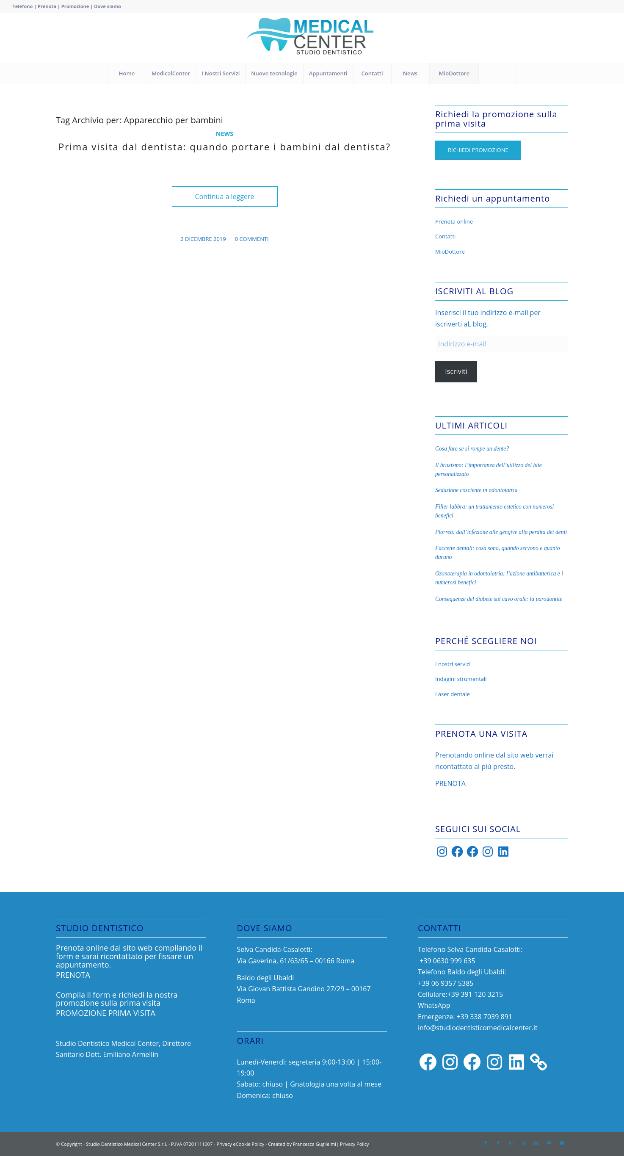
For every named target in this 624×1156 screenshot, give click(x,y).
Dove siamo (107, 6)
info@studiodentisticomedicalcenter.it (478, 1027)
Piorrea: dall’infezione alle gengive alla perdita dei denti (501, 532)
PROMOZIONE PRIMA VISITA (105, 1013)
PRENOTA (450, 783)
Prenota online (454, 221)
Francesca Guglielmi (314, 1144)
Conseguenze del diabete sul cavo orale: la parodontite (498, 599)
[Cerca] (497, 73)
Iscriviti (456, 371)
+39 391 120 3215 (475, 994)
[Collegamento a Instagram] (511, 1143)
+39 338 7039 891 (484, 1016)
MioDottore (450, 251)
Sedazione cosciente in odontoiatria (476, 490)
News (225, 134)
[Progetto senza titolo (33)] (312, 38)
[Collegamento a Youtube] (561, 1143)
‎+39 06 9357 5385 (445, 983)
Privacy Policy (354, 1144)
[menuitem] (127, 73)
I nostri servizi (453, 664)
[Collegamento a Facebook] (485, 1143)
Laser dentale (452, 694)
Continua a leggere (224, 196)
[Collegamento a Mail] (549, 1143)
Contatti (445, 236)
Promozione (75, 6)
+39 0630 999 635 (446, 960)
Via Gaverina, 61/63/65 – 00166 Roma (296, 960)
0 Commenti (252, 239)
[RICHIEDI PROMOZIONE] (478, 150)
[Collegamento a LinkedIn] (536, 1143)
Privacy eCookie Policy (240, 1144)
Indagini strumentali (461, 679)
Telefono (22, 6)
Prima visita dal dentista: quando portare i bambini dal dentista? (224, 146)
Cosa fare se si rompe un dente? (472, 448)
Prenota (47, 6)
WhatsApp (434, 1005)
